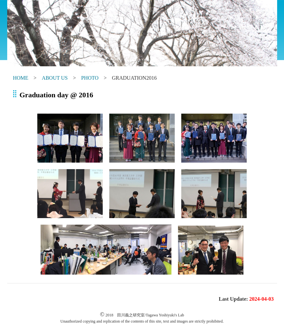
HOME (20, 78)
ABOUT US (55, 78)
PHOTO (89, 78)
